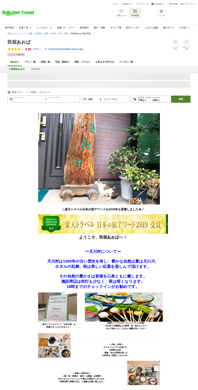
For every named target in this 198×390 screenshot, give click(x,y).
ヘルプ (115, 4)
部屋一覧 (45, 62)
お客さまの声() (104, 62)
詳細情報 (35, 69)
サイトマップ (142, 4)
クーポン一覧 (126, 62)
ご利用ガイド (127, 4)
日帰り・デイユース (40, 92)
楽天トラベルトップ (16, 33)
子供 (113, 99)
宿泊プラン (17, 92)
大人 (106, 99)
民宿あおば (19, 42)
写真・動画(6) (62, 62)
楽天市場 (173, 4)
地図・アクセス (82, 62)
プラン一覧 (30, 62)
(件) (37, 49)
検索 (181, 99)
